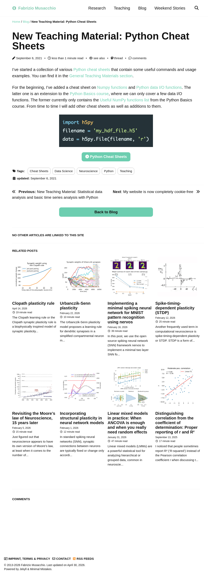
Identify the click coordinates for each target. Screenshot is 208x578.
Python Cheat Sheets (106, 156)
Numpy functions (112, 87)
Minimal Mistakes (40, 567)
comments (137, 58)
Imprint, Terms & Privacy (27, 557)
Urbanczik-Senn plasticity (75, 304)
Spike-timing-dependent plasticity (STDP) (175, 307)
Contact (61, 557)
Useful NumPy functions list (124, 99)
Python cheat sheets (91, 70)
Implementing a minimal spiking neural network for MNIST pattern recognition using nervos (130, 311)
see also (97, 58)
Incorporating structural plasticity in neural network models (82, 417)
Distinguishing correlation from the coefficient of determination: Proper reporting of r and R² (176, 421)
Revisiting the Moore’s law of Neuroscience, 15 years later (33, 417)
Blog (142, 8)
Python (109, 170)
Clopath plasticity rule (33, 302)
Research (97, 8)
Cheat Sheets (39, 170)
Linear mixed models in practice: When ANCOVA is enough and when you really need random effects (128, 421)
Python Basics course (89, 93)
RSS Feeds (83, 557)
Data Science (64, 170)
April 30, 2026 (75, 563)
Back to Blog (106, 211)
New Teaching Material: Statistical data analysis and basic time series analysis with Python (57, 194)
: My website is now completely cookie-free (156, 191)
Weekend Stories (169, 8)
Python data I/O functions (159, 87)
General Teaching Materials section (101, 76)
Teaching (122, 8)
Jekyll (23, 567)
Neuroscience (88, 170)
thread (117, 58)
